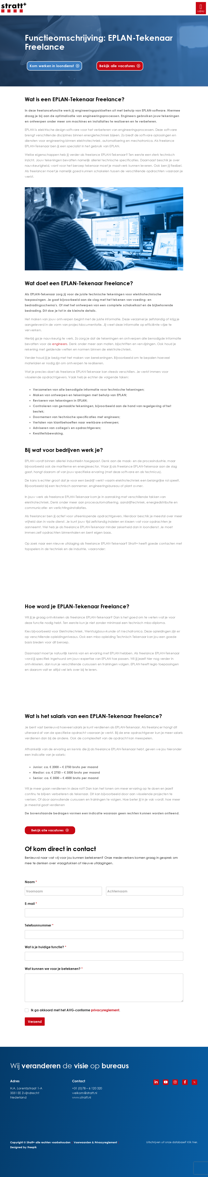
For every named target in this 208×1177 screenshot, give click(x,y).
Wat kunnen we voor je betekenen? (54, 969)
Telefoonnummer (39, 925)
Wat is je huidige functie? (45, 947)
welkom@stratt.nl (84, 1093)
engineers (59, 344)
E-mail (31, 903)
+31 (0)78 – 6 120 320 (87, 1088)
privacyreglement (105, 1010)
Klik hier (192, 1142)
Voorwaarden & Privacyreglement (95, 1142)
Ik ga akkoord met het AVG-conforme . (75, 1010)
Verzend (35, 1021)
